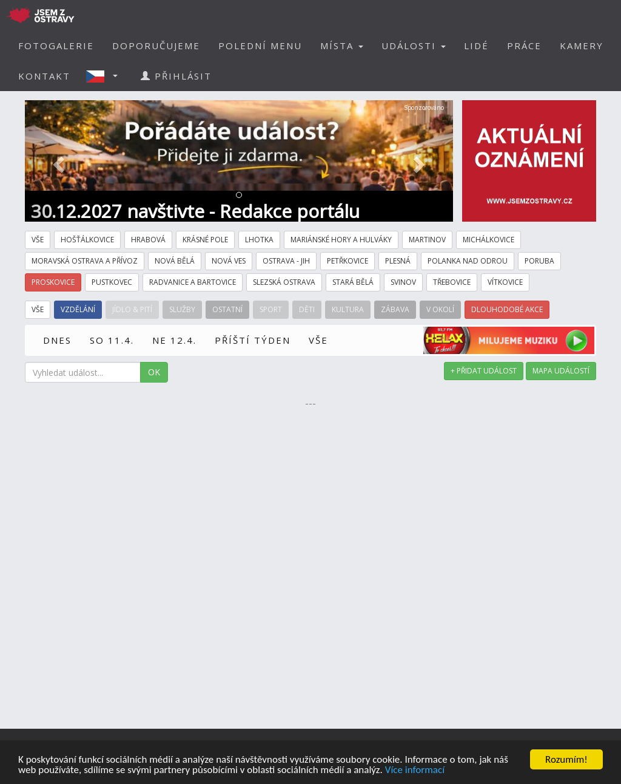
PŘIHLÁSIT (176, 76)
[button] (105, 76)
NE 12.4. (174, 340)
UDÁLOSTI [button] (413, 45)
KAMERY (581, 45)
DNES (57, 340)
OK (154, 372)
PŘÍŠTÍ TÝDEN (252, 340)
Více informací (415, 771)
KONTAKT (44, 76)
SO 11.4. (112, 340)
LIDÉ (476, 45)
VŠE (318, 340)
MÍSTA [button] (341, 45)
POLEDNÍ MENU (260, 45)
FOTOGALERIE (56, 45)
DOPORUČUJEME (156, 45)
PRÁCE (524, 45)
